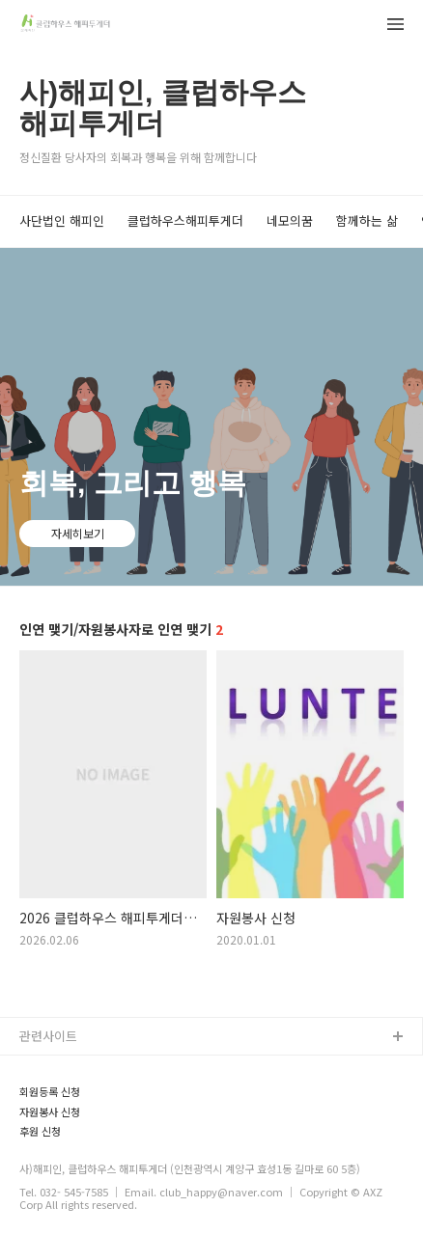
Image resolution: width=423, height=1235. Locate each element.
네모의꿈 (290, 220)
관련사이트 (48, 1036)
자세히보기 (77, 533)
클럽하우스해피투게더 (185, 220)
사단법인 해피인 (61, 220)
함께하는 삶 (367, 220)
